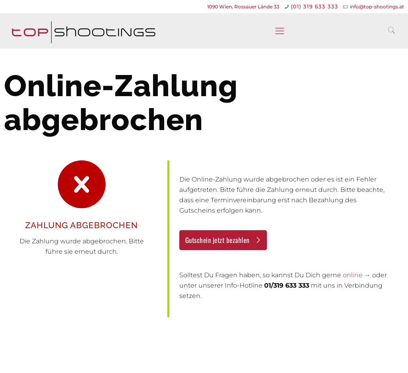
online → (357, 275)
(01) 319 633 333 (314, 6)
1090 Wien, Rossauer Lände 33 (243, 7)
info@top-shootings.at (377, 7)
